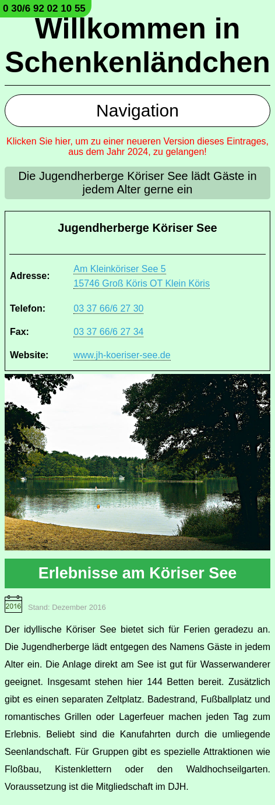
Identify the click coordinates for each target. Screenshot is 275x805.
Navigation (137, 110)
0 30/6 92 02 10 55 (44, 8)
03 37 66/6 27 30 (108, 308)
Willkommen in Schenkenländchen (137, 45)
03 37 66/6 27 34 (108, 332)
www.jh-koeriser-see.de (121, 355)
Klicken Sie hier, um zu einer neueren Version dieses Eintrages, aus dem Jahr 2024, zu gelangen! (137, 146)
